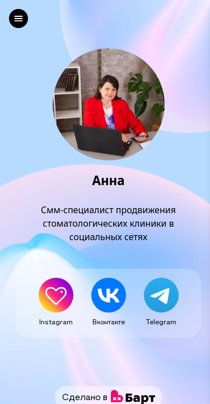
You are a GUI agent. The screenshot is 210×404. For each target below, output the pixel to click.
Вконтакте (108, 321)
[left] (18, 18)
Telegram (161, 321)
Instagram (56, 321)
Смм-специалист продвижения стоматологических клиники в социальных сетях (108, 223)
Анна (108, 181)
